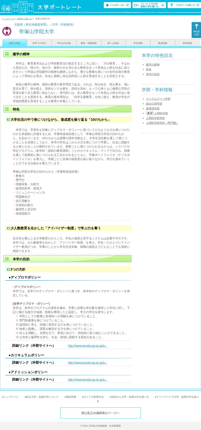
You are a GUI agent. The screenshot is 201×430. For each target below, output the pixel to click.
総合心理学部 (154, 103)
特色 (148, 69)
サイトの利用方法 (94, 396)
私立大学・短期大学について (42, 396)
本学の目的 (153, 74)
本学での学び (39, 43)
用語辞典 (71, 396)
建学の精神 (153, 64)
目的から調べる (24, 19)
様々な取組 (113, 43)
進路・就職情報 (89, 43)
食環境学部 (153, 108)
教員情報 (162, 43)
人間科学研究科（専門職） (162, 123)
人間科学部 (161, 113)
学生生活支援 (64, 43)
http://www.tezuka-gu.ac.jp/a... (87, 345)
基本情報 (187, 43)
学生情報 (138, 43)
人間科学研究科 (155, 118)
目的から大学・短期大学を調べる (130, 396)
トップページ (8, 19)
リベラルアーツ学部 (158, 98)
